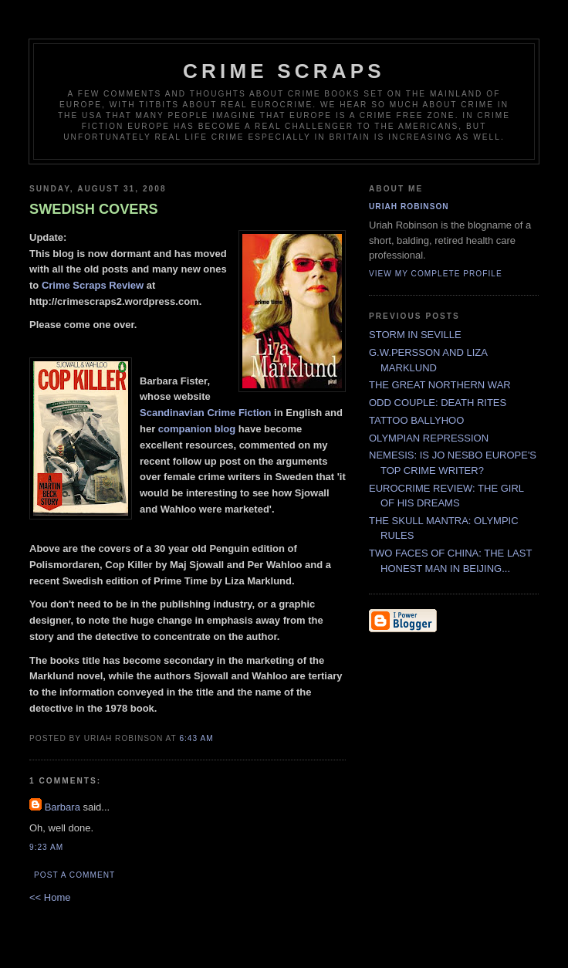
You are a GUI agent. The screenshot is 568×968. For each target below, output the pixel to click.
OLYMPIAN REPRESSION (429, 438)
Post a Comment (74, 875)
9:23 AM (46, 847)
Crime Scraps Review (93, 285)
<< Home (49, 897)
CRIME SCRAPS (284, 71)
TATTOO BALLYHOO (416, 420)
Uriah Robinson (409, 206)
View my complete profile (435, 273)
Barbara (62, 807)
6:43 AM (196, 738)
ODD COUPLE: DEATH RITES (437, 402)
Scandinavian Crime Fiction (206, 412)
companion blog (198, 429)
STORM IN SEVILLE (415, 334)
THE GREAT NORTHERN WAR (440, 385)
